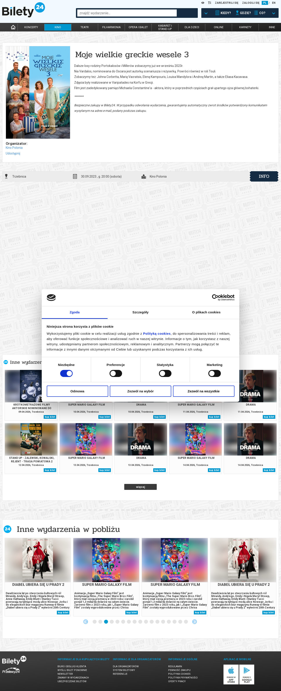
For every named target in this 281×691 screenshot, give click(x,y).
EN (274, 2)
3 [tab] (106, 622)
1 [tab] (95, 622)
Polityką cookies (157, 333)
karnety (245, 27)
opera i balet (138, 27)
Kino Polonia (14, 147)
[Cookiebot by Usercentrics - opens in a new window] (215, 297)
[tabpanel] (38, 577)
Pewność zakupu (179, 670)
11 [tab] (152, 622)
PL (265, 2)
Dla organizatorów (126, 666)
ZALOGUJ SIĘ (250, 2)
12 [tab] (157, 622)
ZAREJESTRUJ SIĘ (226, 2)
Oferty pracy (177, 681)
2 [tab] (100, 622)
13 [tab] (163, 622)
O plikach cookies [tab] (206, 312)
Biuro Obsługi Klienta (72, 666)
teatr (85, 27)
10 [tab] (146, 622)
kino (58, 27)
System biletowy (124, 670)
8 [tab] (135, 622)
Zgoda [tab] (75, 312)
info (264, 176)
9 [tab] (140, 622)
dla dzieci (192, 27)
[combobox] (127, 13)
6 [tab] (123, 622)
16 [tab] (180, 622)
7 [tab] (129, 622)
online (218, 27)
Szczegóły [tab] (140, 312)
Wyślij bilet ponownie (72, 670)
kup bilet (50, 416)
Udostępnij (13, 153)
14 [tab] (169, 622)
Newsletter (65, 674)
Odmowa (77, 391)
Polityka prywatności (183, 677)
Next (194, 621)
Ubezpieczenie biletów (72, 681)
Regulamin (175, 666)
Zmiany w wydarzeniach (73, 677)
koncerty (31, 27)
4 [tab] (112, 622)
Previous (85, 621)
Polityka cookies (179, 674)
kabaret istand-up (165, 27)
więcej (140, 487)
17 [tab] (186, 622)
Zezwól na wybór (140, 391)
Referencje (120, 674)
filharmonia (111, 27)
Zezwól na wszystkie (204, 391)
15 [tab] (175, 622)
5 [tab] (117, 622)
